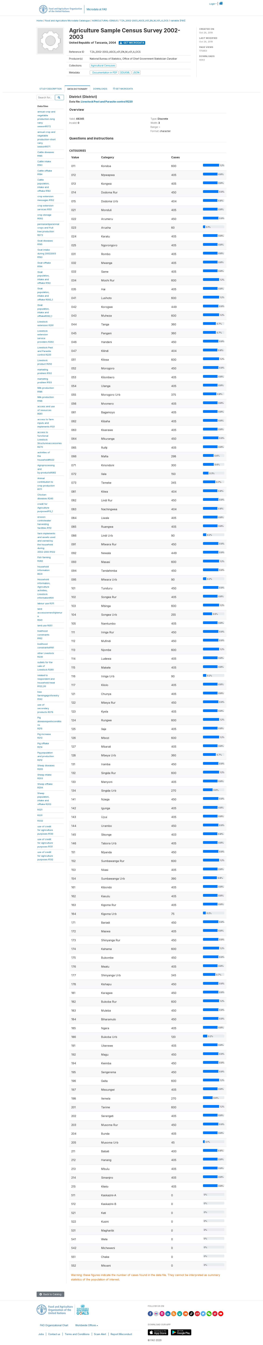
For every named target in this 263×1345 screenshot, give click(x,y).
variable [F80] (177, 20)
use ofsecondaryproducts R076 (45, 708)
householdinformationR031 (43, 570)
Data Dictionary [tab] (77, 89)
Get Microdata (132, 42)
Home (40, 20)
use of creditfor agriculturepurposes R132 (45, 856)
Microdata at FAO (97, 9)
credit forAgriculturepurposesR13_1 (45, 508)
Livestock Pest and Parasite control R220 (107, 101)
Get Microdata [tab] (123, 88)
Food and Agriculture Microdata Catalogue (67, 20)
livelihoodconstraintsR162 (43, 635)
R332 (40, 820)
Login (212, 4)
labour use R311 (45, 603)
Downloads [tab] (100, 88)
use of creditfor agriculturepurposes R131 (45, 843)
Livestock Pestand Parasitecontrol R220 (45, 351)
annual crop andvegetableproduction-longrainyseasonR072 (46, 119)
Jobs (41, 1334)
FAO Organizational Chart (54, 1325)
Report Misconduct (121, 1334)
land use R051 (44, 625)
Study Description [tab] (51, 88)
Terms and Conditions (77, 1334)
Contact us (54, 1334)
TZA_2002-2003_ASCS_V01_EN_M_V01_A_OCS (144, 20)
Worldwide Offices (85, 1325)
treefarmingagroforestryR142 (48, 695)
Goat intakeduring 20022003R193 (46, 253)
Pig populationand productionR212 (45, 756)
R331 (39, 815)
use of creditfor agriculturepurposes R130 (45, 830)
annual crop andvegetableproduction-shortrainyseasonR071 (46, 139)
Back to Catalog (50, 1294)
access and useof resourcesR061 (46, 410)
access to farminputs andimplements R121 (46, 423)
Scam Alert (100, 1334)
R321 (39, 809)
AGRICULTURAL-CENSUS (105, 20)
